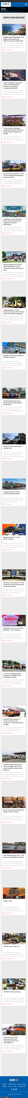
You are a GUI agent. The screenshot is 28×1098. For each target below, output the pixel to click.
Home (2, 11)
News (6, 11)
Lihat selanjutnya (7, 49)
